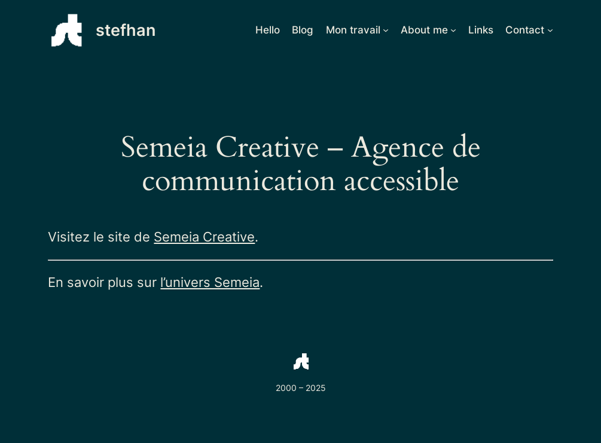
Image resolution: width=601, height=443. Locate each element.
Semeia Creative (204, 237)
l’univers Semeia (210, 282)
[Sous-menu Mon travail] (386, 30)
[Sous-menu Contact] (550, 30)
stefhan (125, 30)
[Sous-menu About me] (453, 30)
